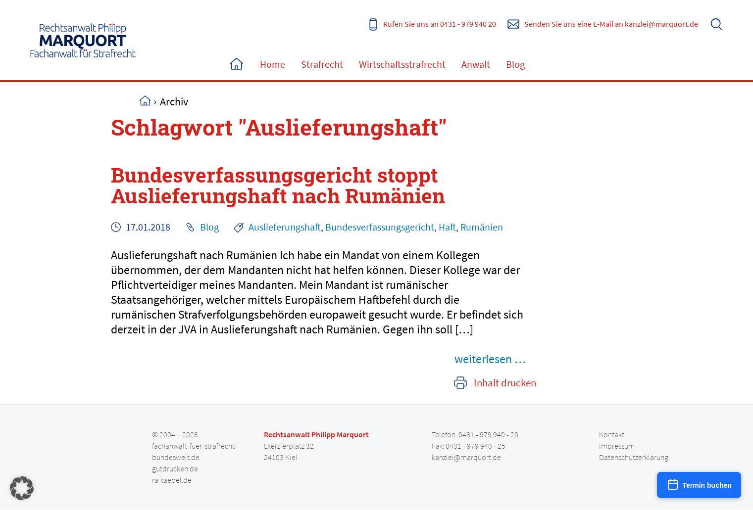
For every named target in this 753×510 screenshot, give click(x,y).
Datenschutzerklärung (633, 457)
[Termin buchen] (699, 485)
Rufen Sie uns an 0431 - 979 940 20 (439, 24)
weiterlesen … (490, 359)
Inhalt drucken (505, 382)
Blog (515, 64)
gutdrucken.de (175, 468)
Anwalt (475, 64)
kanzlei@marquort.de (466, 457)
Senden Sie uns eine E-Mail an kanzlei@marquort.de (611, 24)
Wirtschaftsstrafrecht (402, 64)
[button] (22, 488)
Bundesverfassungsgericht (379, 227)
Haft (447, 227)
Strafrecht (322, 64)
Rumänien (481, 227)
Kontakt (611, 434)
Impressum (617, 446)
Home (236, 64)
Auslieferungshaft (285, 227)
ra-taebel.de (172, 480)
